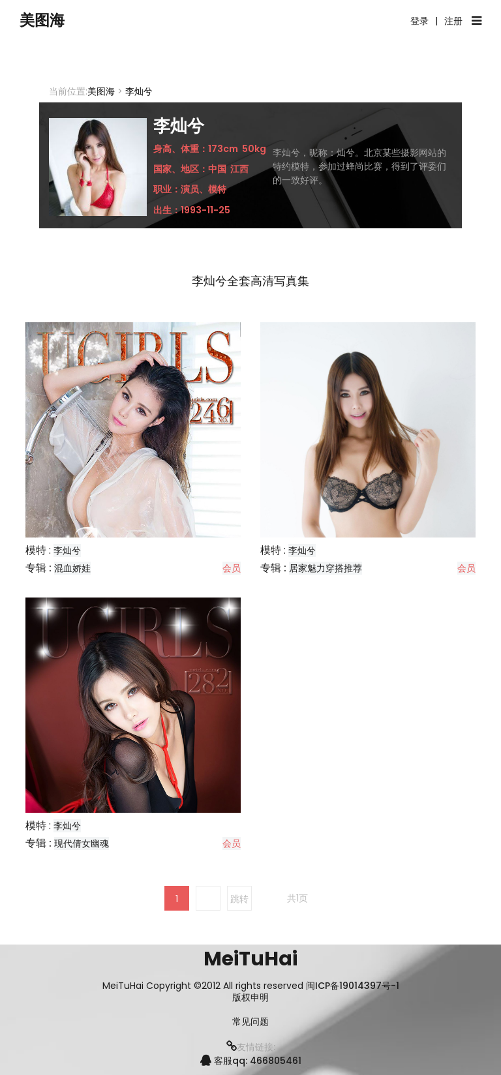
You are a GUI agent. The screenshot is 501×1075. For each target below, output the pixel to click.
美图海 (49, 21)
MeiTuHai (250, 959)
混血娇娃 (72, 568)
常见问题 (250, 1022)
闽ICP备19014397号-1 (352, 985)
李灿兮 (67, 550)
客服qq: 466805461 (250, 1060)
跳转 (239, 898)
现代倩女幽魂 (81, 843)
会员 (231, 568)
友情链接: (250, 1046)
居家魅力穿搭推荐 (325, 568)
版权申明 (250, 998)
